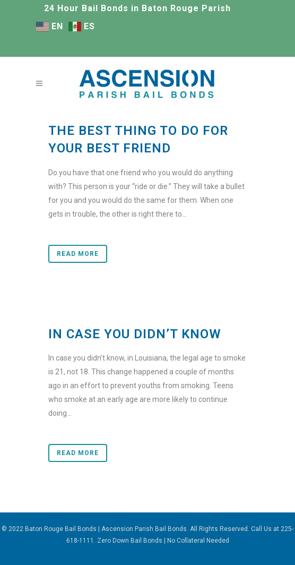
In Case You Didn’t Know (134, 334)
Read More (78, 254)
